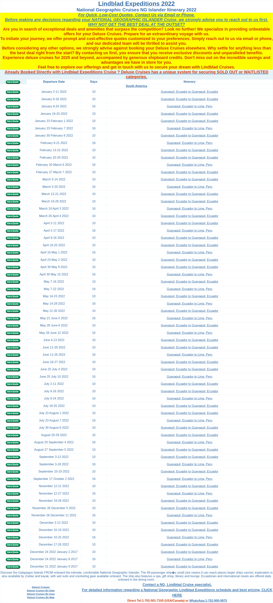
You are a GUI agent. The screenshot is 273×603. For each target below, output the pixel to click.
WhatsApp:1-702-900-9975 (208, 600)
